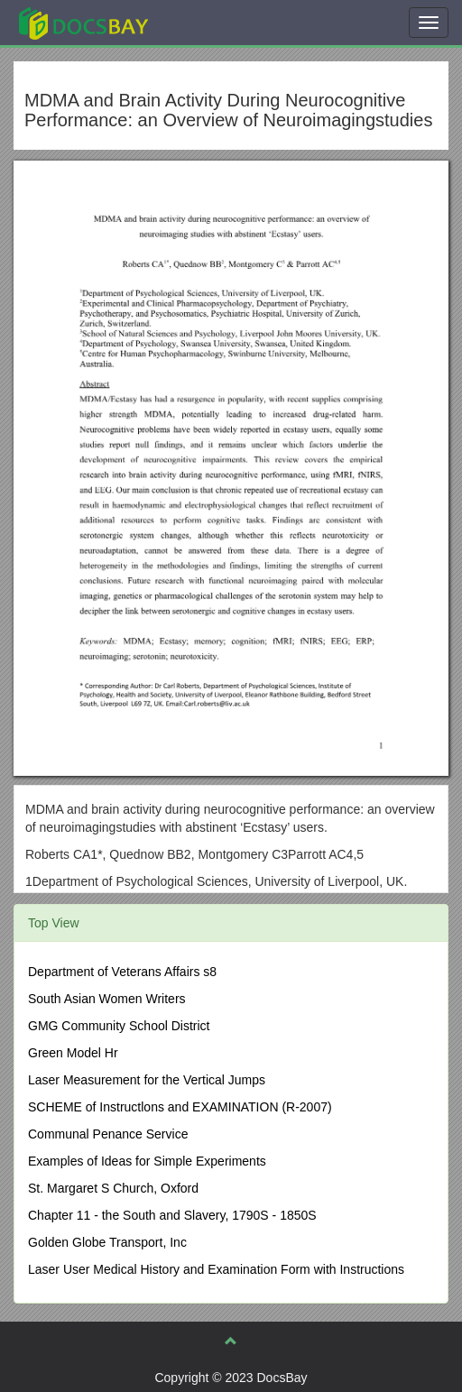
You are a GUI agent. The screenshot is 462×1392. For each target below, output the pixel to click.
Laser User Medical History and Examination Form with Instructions (216, 1269)
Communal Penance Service (108, 1134)
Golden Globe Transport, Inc (107, 1242)
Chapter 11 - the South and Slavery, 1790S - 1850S (172, 1215)
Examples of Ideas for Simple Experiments (147, 1161)
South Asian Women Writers (107, 998)
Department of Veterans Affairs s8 (122, 971)
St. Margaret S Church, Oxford (113, 1188)
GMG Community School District (118, 1026)
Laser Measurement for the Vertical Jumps (146, 1080)
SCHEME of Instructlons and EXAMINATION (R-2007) (180, 1107)
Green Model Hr (73, 1053)
